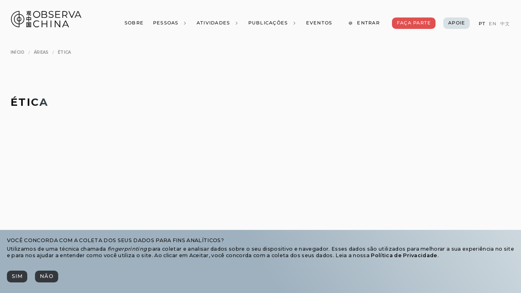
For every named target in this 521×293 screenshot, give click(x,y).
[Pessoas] (169, 23)
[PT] (481, 23)
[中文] (505, 23)
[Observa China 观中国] (46, 25)
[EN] (492, 23)
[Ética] (64, 52)
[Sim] (17, 276)
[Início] (18, 52)
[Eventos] (319, 23)
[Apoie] (456, 23)
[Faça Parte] (414, 23)
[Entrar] (364, 23)
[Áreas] (41, 52)
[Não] (46, 276)
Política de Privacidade (404, 255)
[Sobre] (133, 23)
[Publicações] (272, 23)
